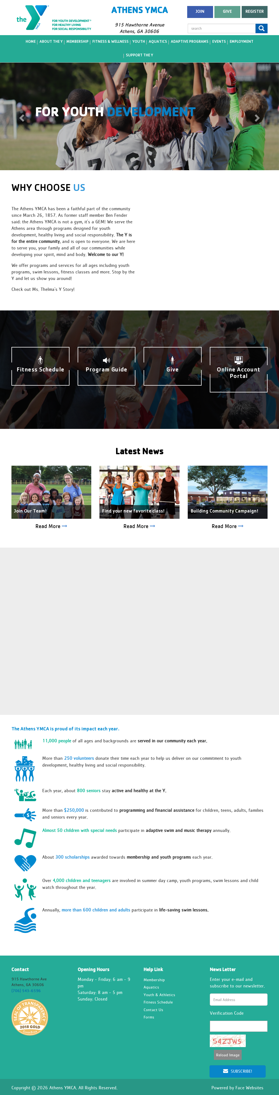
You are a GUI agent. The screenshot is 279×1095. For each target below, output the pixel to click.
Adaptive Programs (189, 42)
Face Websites (249, 1087)
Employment (241, 42)
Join (200, 12)
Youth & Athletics (159, 994)
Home (31, 42)
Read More (51, 526)
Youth (138, 42)
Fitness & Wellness (110, 42)
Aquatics (158, 42)
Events (219, 42)
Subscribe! (237, 1071)
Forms (149, 1017)
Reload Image (227, 1055)
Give (227, 12)
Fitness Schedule (158, 1002)
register (254, 12)
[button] (21, 116)
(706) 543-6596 (26, 990)
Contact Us (153, 1009)
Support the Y (139, 55)
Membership (77, 42)
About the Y (51, 42)
